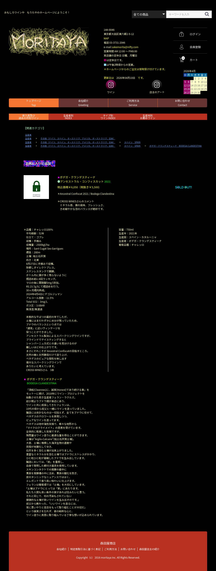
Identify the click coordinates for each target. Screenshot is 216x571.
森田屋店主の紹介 (149, 549)
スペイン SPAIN (132, 142)
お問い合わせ (182, 103)
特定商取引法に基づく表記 (85, 549)
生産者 (28, 134)
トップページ (33, 103)
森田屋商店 (108, 543)
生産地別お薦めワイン (147, 117)
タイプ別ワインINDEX (108, 117)
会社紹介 (83, 103)
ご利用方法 (133, 103)
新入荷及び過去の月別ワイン (29, 117)
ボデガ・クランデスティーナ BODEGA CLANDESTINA (176, 145)
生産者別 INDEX (68, 117)
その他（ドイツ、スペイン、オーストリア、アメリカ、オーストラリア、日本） (77, 138)
